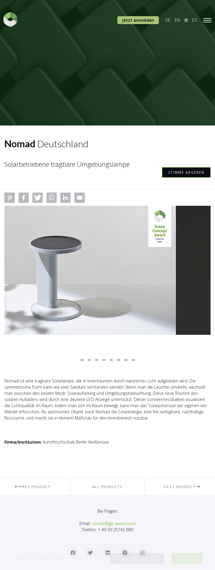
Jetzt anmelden (138, 20)
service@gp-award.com (114, 523)
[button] (9, 198)
